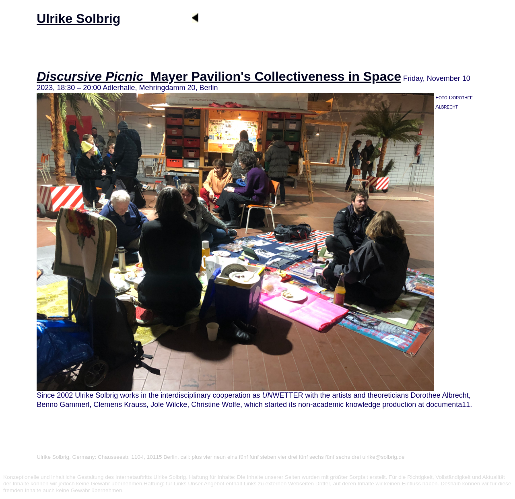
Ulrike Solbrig (78, 18)
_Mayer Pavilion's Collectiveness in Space (219, 76)
